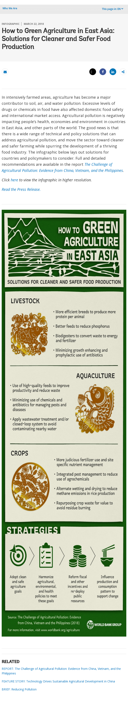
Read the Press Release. (21, 189)
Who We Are (10, 8)
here (14, 179)
